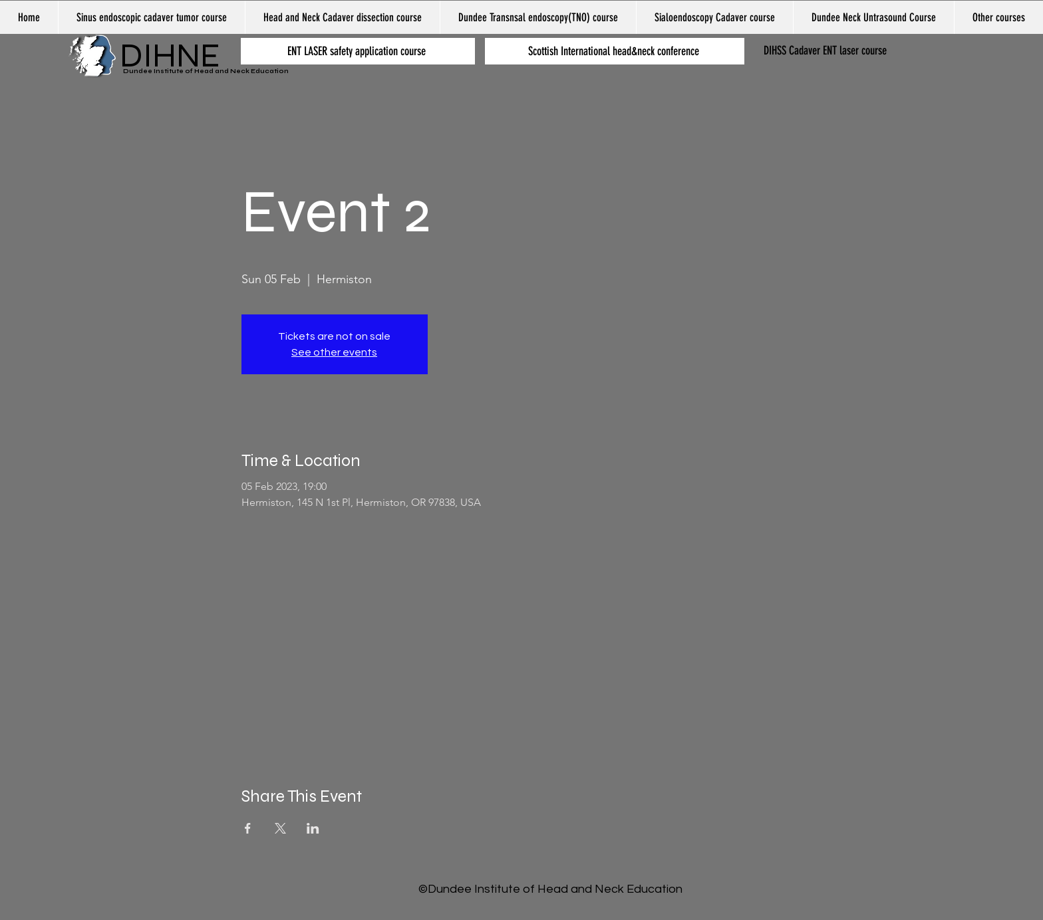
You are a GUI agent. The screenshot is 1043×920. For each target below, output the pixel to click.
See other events (334, 352)
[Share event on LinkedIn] (313, 828)
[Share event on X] (280, 828)
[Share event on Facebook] (247, 828)
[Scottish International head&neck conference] (614, 51)
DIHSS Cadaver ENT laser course (825, 50)
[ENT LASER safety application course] (358, 51)
